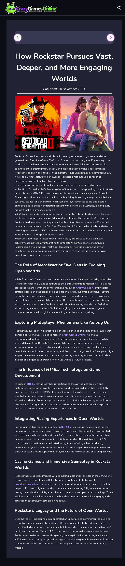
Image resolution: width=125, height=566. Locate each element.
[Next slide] (111, 38)
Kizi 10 (65, 427)
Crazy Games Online (73, 334)
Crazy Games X (85, 287)
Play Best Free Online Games (31, 8)
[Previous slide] (18, 38)
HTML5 (31, 384)
